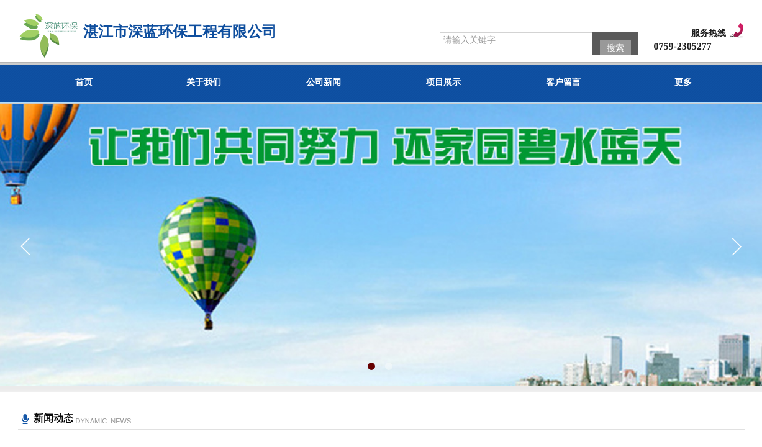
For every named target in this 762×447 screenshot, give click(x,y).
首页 (84, 82)
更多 (683, 82)
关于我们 (203, 82)
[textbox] (516, 40)
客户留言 (563, 82)
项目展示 (443, 82)
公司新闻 (323, 82)
